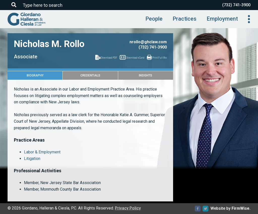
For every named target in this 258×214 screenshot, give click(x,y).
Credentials (90, 75)
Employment (222, 19)
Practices (185, 19)
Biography (35, 75)
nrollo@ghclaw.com (148, 41)
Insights (145, 75)
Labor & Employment (42, 152)
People (154, 19)
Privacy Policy (128, 208)
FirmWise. (241, 208)
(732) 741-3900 (236, 5)
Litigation (32, 158)
